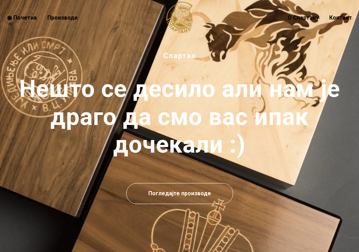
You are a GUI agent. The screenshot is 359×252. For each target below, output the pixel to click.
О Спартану (303, 17)
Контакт (340, 17)
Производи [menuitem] (62, 17)
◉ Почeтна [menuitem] (22, 17)
